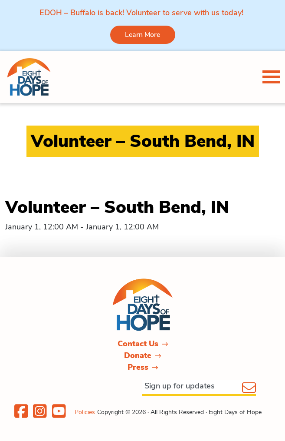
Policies (85, 412)
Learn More (142, 35)
